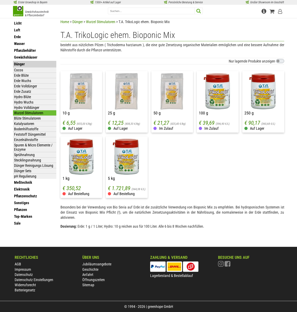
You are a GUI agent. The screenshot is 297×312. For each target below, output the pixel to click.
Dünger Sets (22, 171)
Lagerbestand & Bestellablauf (171, 275)
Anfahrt (87, 274)
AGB (18, 264)
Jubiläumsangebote (96, 264)
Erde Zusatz (22, 91)
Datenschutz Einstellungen (34, 280)
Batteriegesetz (25, 290)
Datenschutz (24, 274)
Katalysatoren (24, 123)
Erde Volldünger (25, 86)
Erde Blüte (21, 75)
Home (64, 22)
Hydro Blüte (22, 97)
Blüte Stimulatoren (27, 118)
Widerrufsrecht (25, 285)
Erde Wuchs (22, 81)
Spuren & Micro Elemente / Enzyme (33, 147)
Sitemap (88, 285)
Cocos (18, 70)
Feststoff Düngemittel (30, 134)
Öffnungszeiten (93, 280)
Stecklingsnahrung (27, 160)
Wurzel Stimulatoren (28, 113)
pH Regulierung (25, 176)
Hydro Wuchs (23, 102)
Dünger (77, 22)
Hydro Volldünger (26, 107)
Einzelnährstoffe (26, 140)
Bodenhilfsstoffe (26, 129)
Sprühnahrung (24, 155)
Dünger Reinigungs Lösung (33, 165)
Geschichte (90, 269)
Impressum (23, 269)
